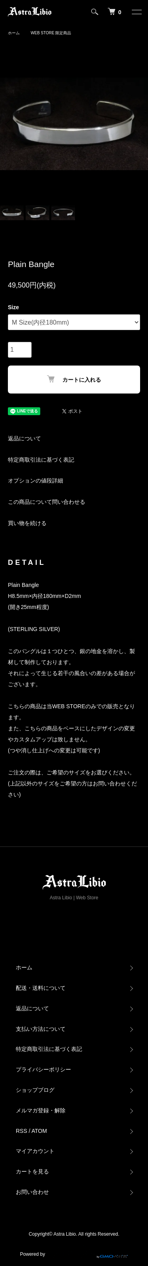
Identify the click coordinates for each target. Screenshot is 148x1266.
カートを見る (32, 1171)
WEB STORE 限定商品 (51, 33)
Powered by (74, 1251)
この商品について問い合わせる (46, 502)
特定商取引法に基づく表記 (41, 460)
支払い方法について (41, 1029)
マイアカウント (35, 1151)
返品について (24, 438)
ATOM (39, 1131)
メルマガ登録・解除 (41, 1110)
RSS (21, 1131)
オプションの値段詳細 (35, 480)
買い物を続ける (27, 523)
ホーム (14, 33)
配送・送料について (41, 988)
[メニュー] (136, 12)
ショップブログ (35, 1090)
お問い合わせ (32, 1192)
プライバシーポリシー (43, 1069)
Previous (9, 124)
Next (139, 124)
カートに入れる (74, 379)
